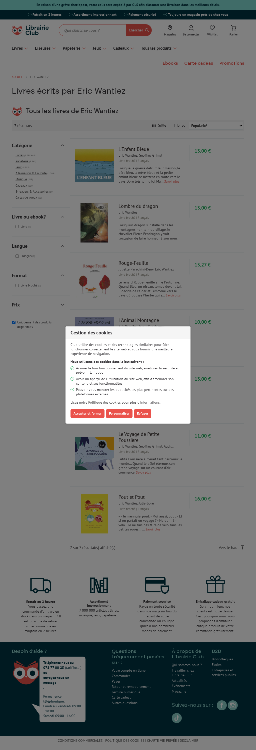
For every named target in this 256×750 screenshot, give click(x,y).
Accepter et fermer (88, 413)
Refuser (142, 413)
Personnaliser (119, 413)
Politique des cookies (104, 402)
